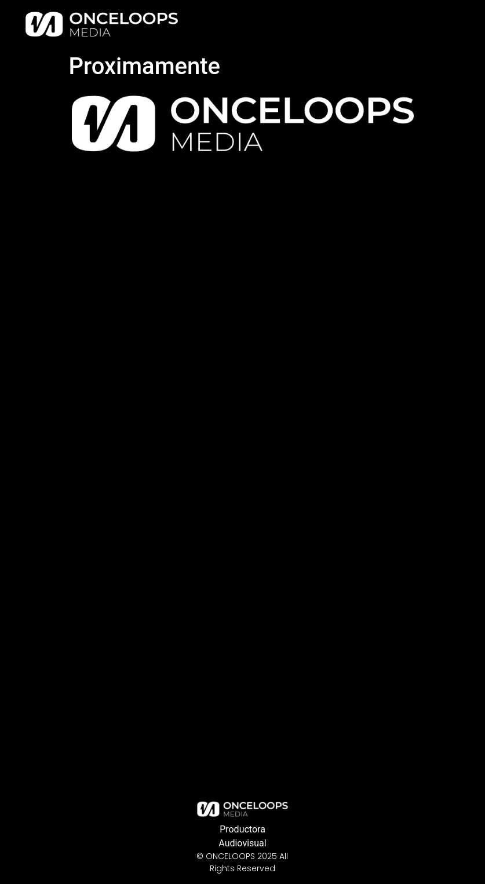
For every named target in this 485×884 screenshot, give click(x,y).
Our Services (307, 24)
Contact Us (429, 24)
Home (251, 24)
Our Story (369, 24)
